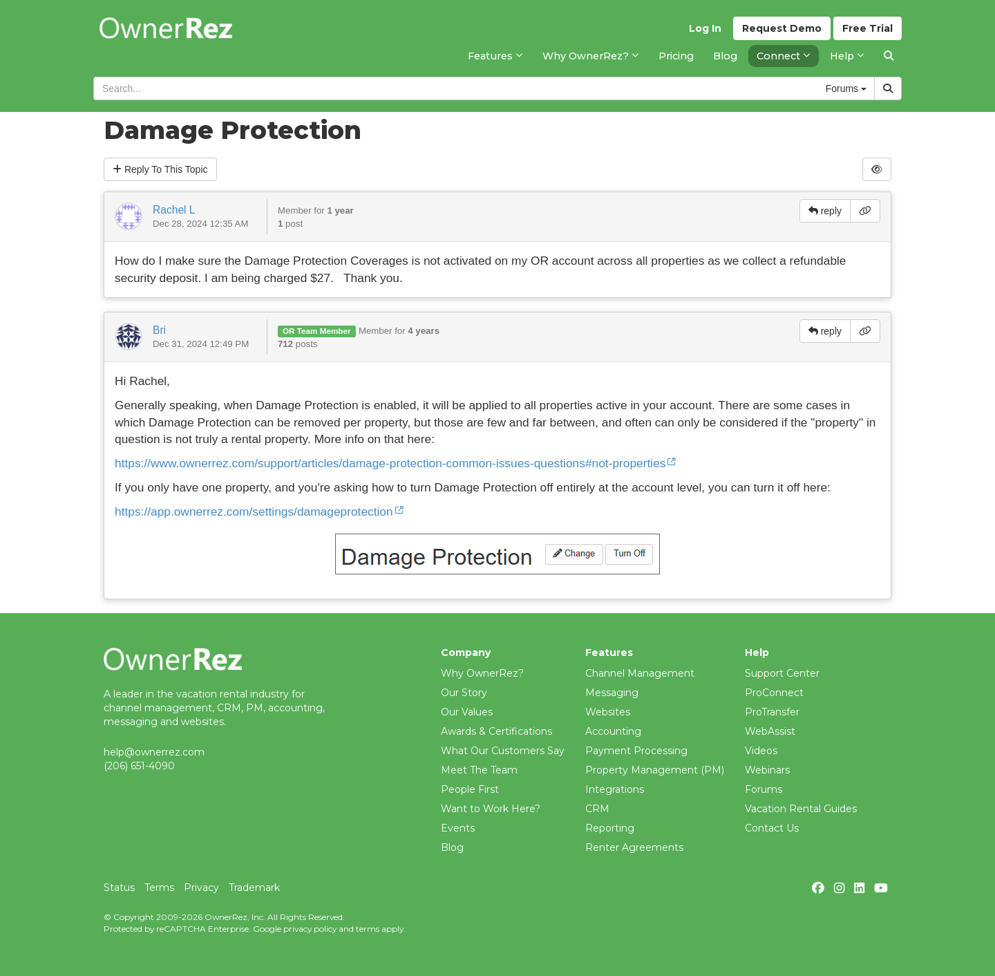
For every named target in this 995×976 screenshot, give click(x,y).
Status (119, 887)
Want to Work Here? (490, 809)
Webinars (767, 770)
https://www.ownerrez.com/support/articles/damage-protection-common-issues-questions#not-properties (390, 463)
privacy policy (310, 928)
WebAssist (770, 731)
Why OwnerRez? (482, 673)
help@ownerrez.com (154, 752)
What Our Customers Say (503, 750)
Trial (867, 28)
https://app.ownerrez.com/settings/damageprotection (254, 511)
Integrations (614, 789)
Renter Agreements (634, 847)
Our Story (464, 692)
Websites (607, 712)
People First (470, 789)
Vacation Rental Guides (801, 809)
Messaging (611, 692)
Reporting (609, 828)
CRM (597, 809)
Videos (761, 750)
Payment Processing (636, 750)
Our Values (467, 712)
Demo (782, 28)
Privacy (201, 887)
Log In (705, 28)
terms (367, 928)
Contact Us (772, 828)
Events (458, 828)
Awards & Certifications (496, 731)
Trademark (254, 887)
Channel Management (639, 673)
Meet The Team (479, 770)
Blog (452, 847)
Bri (159, 330)
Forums (763, 789)
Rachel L (174, 210)
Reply (160, 169)
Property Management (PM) (654, 770)
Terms (159, 887)
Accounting (613, 731)
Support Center (782, 673)
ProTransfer (772, 712)
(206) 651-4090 (139, 766)
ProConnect (774, 692)
